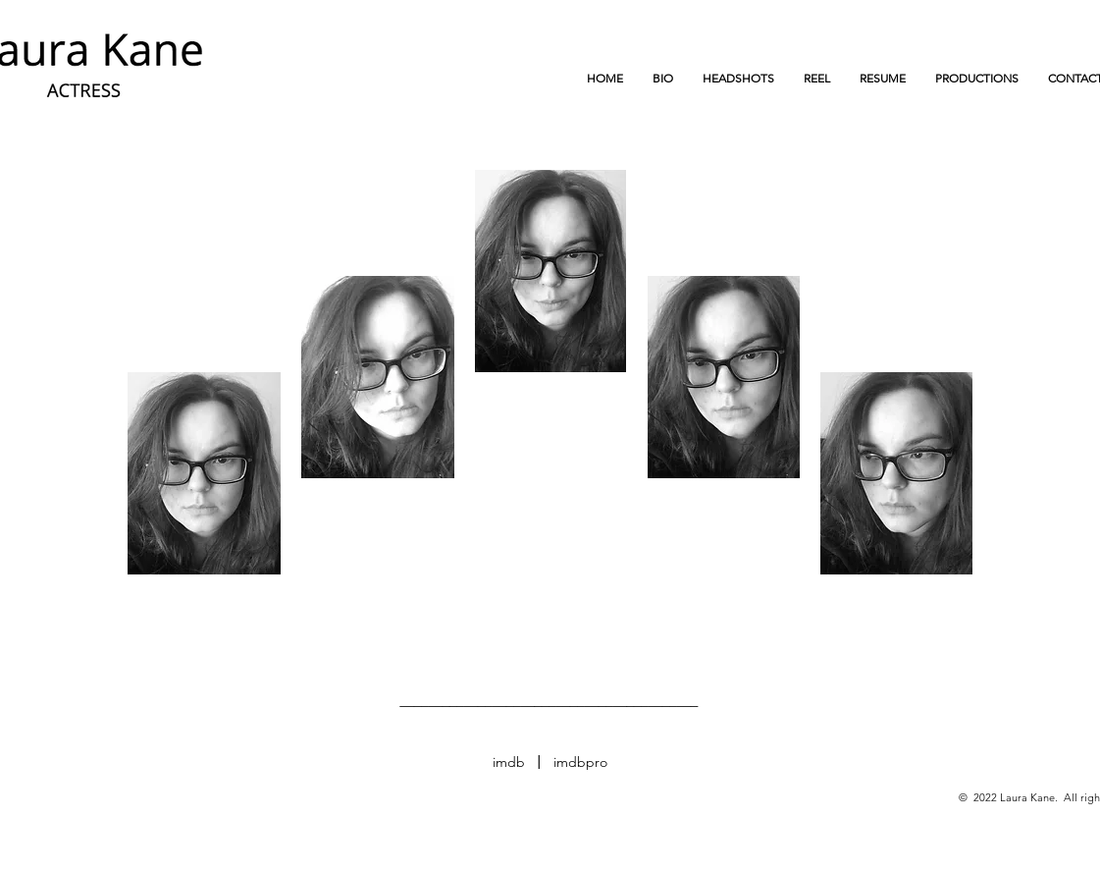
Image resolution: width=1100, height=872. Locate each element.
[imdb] (509, 762)
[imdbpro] (581, 762)
